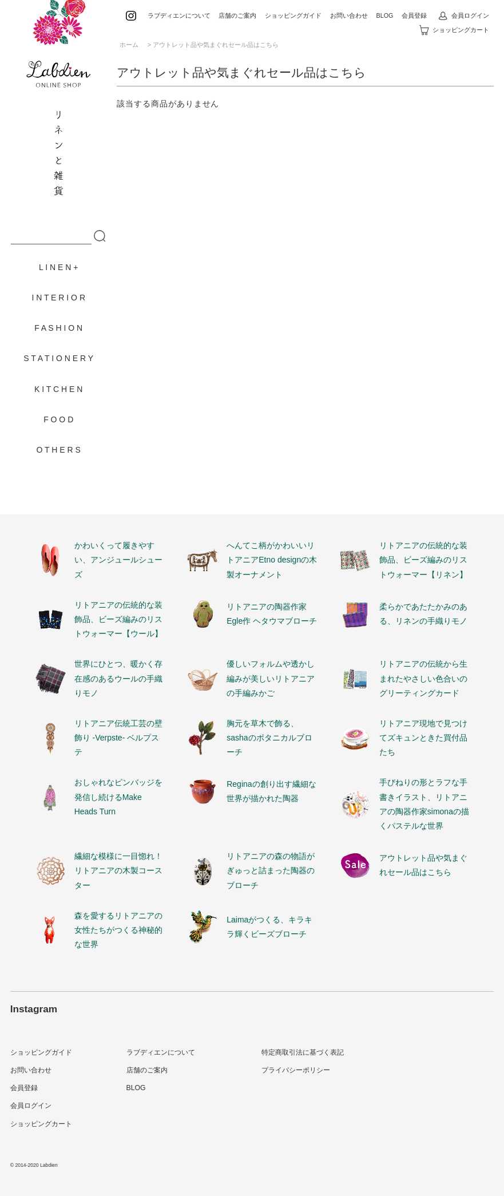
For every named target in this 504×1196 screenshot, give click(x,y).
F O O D (58, 419)
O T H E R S (59, 449)
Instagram (34, 1009)
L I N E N (55, 267)
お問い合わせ (349, 15)
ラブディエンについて (179, 15)
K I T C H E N (58, 389)
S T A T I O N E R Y (58, 358)
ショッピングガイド (293, 15)
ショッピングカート (454, 29)
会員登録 (414, 15)
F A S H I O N (58, 327)
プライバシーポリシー (295, 1070)
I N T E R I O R (58, 297)
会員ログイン (463, 15)
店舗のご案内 (237, 15)
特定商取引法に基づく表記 (302, 1052)
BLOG (384, 15)
